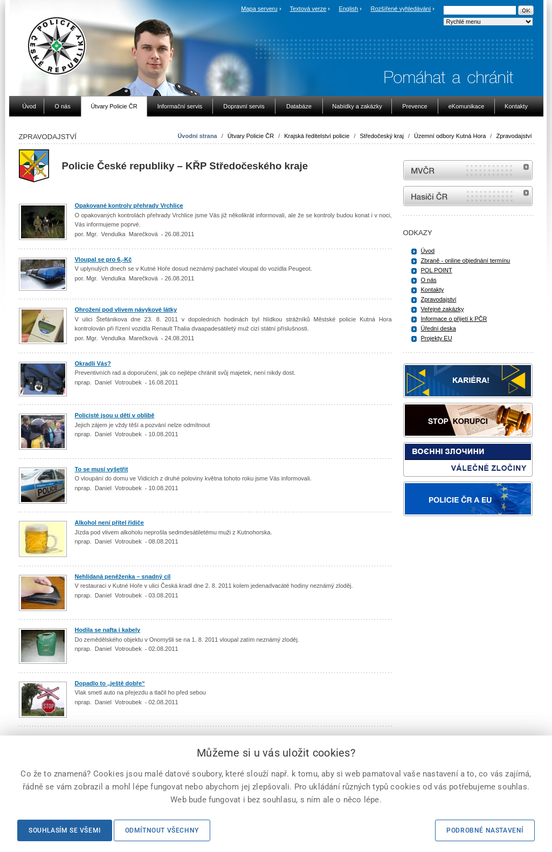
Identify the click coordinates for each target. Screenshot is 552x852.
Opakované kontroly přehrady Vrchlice (129, 205)
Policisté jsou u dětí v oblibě (115, 415)
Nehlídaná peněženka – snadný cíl (123, 576)
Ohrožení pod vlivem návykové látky (126, 309)
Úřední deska (438, 328)
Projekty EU (436, 338)
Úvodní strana (197, 136)
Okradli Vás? (93, 363)
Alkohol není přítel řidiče (109, 522)
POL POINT (436, 270)
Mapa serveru (259, 8)
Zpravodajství (514, 136)
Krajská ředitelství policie (316, 136)
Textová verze (307, 8)
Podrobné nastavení (484, 830)
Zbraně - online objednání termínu (465, 260)
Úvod (428, 251)
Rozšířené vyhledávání (401, 8)
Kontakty (432, 289)
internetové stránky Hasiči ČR (468, 196)
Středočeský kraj (382, 136)
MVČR (468, 170)
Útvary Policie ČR (250, 136)
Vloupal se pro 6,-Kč (103, 259)
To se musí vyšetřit (101, 469)
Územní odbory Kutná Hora (450, 136)
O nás (429, 280)
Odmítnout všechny (162, 830)
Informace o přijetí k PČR (454, 318)
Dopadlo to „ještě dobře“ (110, 683)
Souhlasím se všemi (65, 830)
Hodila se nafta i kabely (108, 630)
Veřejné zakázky (442, 309)
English (348, 8)
